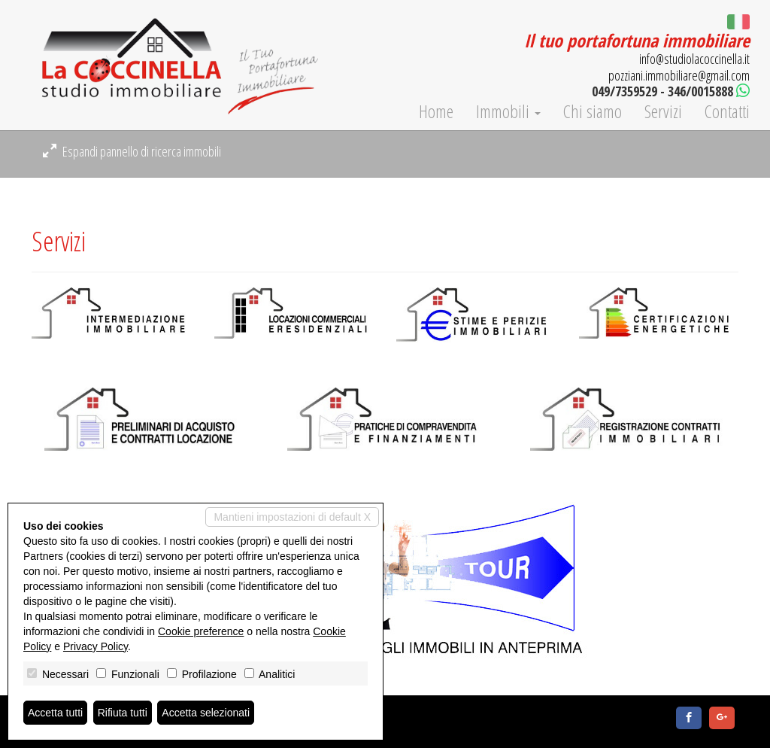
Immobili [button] (508, 111)
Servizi (663, 111)
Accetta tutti (55, 713)
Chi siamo (592, 111)
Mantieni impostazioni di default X (292, 517)
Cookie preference (201, 631)
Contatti (727, 111)
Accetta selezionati (206, 713)
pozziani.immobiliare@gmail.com (679, 75)
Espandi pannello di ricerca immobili (132, 151)
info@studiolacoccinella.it (694, 59)
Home (436, 111)
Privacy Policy (95, 646)
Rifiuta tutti (122, 713)
